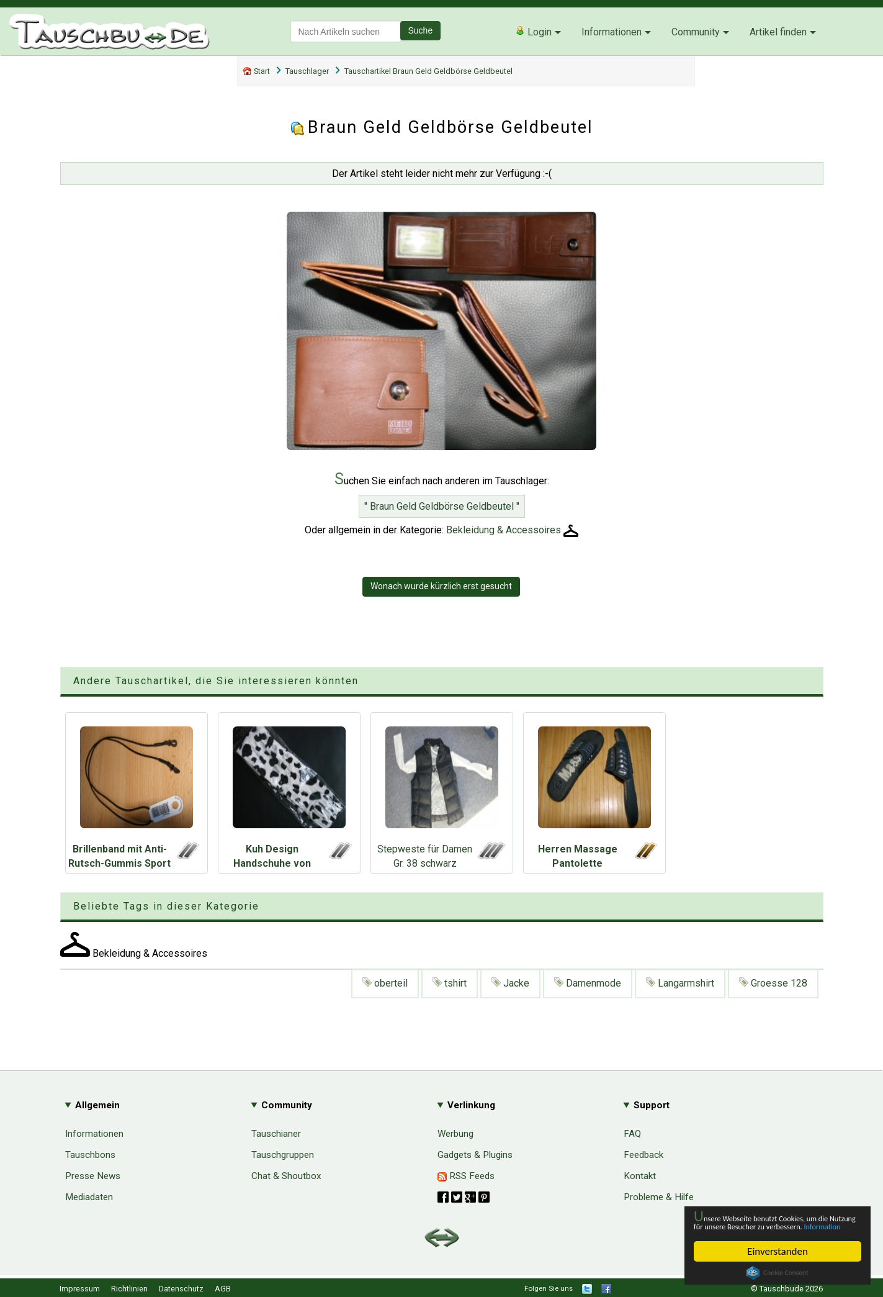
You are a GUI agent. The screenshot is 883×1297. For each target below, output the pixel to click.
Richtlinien (129, 1288)
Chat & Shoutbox (286, 1176)
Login (533, 31)
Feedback (643, 1154)
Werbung (455, 1133)
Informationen (611, 32)
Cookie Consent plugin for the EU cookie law (777, 1273)
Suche (420, 30)
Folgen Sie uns (548, 1288)
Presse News (92, 1176)
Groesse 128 (773, 983)
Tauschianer (276, 1133)
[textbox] (345, 31)
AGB (223, 1288)
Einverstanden (777, 1251)
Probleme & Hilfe (659, 1197)
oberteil (385, 983)
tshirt (450, 983)
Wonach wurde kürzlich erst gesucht (441, 586)
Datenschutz (181, 1288)
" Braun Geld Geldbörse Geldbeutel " (441, 506)
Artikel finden (778, 32)
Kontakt (640, 1176)
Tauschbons (90, 1154)
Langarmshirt (680, 983)
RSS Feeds (466, 1176)
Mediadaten (89, 1197)
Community (695, 32)
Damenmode (587, 983)
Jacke (510, 983)
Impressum (80, 1288)
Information (771, 1225)
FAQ (632, 1133)
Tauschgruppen (282, 1154)
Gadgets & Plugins (475, 1154)
